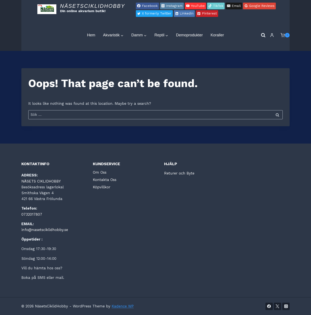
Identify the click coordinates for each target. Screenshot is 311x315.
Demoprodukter (189, 35)
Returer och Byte (179, 173)
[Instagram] (286, 306)
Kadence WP (123, 306)
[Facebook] (269, 306)
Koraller (217, 35)
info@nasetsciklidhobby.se (44, 230)
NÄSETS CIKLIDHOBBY (41, 181)
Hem (91, 35)
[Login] (272, 35)
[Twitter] (277, 306)
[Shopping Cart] (283, 35)
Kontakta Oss (104, 180)
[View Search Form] (263, 35)
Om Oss (99, 172)
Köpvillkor (101, 187)
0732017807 (31, 214)
